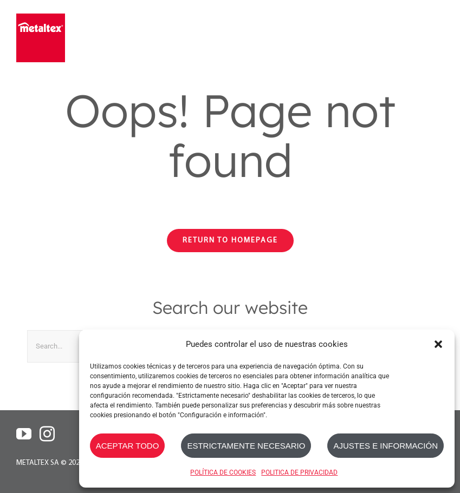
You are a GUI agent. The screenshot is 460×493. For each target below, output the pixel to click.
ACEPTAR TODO (127, 445)
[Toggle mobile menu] (437, 36)
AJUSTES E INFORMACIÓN (385, 445)
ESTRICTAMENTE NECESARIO (246, 445)
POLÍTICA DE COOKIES (223, 472)
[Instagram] (47, 434)
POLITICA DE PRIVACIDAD (299, 472)
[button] (438, 344)
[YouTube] (23, 434)
